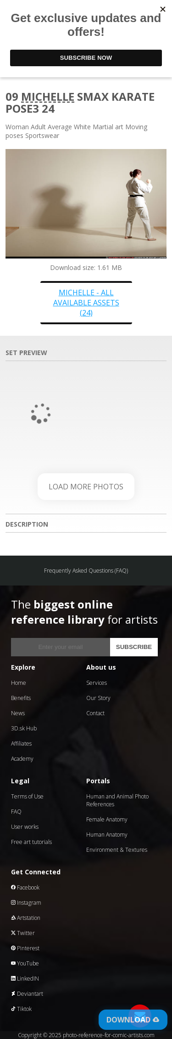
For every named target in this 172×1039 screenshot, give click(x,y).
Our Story (98, 698)
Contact (95, 713)
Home (18, 683)
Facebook (25, 887)
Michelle (47, 96)
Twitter (23, 933)
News (18, 713)
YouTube (25, 963)
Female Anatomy (107, 819)
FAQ (16, 811)
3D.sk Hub (24, 728)
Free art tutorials (31, 842)
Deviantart (27, 994)
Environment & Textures (116, 850)
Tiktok (21, 1009)
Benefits (21, 698)
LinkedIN (25, 978)
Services (96, 683)
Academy (22, 759)
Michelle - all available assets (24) (86, 302)
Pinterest (25, 948)
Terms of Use (27, 796)
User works (25, 827)
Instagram (26, 903)
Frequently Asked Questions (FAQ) (86, 570)
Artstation (25, 918)
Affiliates (21, 743)
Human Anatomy (107, 834)
